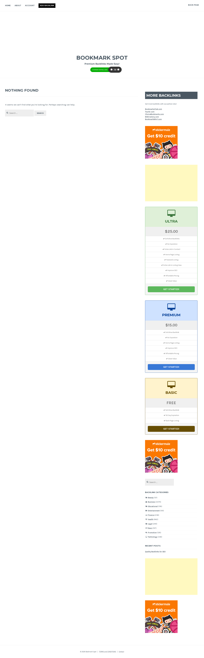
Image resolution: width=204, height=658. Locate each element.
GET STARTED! (171, 289)
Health (150, 519)
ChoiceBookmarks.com (154, 114)
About (18, 5)
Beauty (151, 498)
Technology (152, 537)
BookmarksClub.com (153, 109)
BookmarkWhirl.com (153, 119)
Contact (121, 652)
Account (30, 5)
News (150, 528)
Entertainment (154, 511)
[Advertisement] (102, 31)
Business (151, 502)
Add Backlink (47, 5)
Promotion (152, 533)
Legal (150, 524)
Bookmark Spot (102, 57)
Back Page (193, 5)
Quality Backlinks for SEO (155, 552)
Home (8, 5)
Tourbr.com (149, 112)
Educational (153, 506)
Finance (151, 515)
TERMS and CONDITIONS (107, 652)
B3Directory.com (152, 117)
